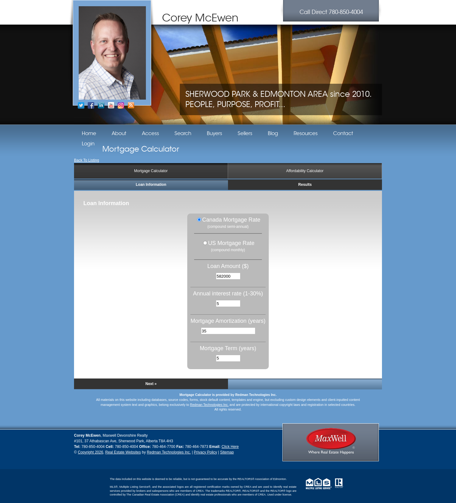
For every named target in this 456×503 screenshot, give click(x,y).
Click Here (230, 446)
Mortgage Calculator (151, 171)
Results (305, 184)
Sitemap (227, 452)
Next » (150, 384)
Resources (306, 133)
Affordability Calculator (304, 171)
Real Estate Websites (123, 452)
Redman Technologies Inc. (209, 405)
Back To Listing (86, 160)
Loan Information (151, 184)
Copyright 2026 (90, 452)
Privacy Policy (205, 452)
